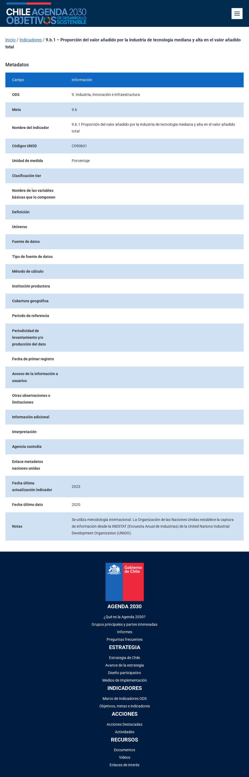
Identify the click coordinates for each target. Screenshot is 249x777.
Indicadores (31, 39)
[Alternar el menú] (237, 13)
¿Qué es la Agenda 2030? (125, 617)
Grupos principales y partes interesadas (124, 624)
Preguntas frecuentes (125, 639)
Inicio (10, 39)
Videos (124, 757)
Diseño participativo (124, 673)
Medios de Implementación (124, 680)
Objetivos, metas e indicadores (124, 706)
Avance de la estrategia (124, 665)
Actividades (124, 732)
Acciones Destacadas (124, 724)
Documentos (124, 750)
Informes (124, 632)
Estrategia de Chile (124, 658)
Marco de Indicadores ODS (125, 698)
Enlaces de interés (124, 765)
